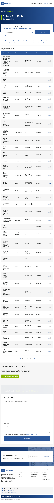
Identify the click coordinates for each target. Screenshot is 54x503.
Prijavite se (46, 456)
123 (5, 40)
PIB (28, 417)
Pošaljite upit (27, 438)
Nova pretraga (8, 36)
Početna (3, 11)
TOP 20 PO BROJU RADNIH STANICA (22, 28)
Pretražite (43, 32)
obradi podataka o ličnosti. (32, 434)
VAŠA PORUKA (6, 423)
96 (30, 358)
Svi (48, 42)
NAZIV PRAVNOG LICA (8, 417)
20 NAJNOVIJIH (7, 28)
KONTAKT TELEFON (31, 404)
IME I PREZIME (7, 404)
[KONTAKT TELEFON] (39, 407)
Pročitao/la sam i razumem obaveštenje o (22, 434)
